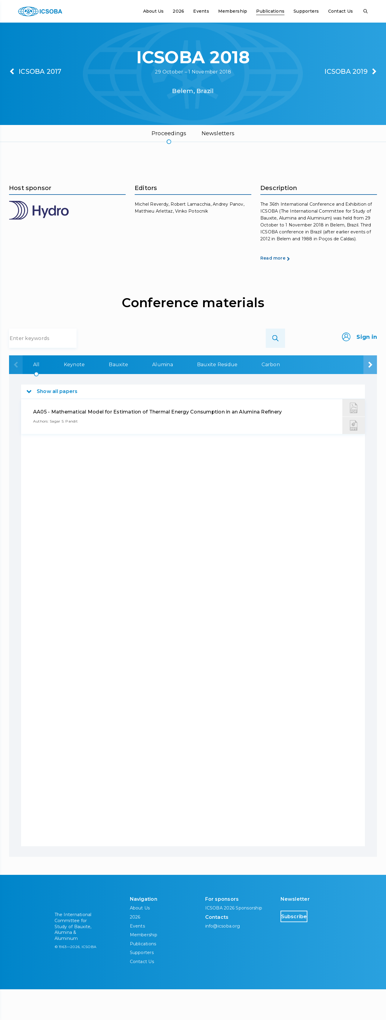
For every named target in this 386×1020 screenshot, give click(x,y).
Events (201, 11)
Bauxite (103, 395)
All (23, 395)
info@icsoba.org (222, 956)
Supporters (306, 11)
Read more (283, 288)
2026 (178, 11)
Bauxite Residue (199, 395)
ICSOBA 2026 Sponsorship (233, 939)
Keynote (60, 395)
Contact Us (340, 11)
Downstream (350, 395)
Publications (270, 11)
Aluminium (297, 395)
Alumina (146, 395)
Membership (232, 11)
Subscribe (306, 947)
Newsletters (218, 133)
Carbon (251, 395)
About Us (153, 11)
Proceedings (169, 133)
